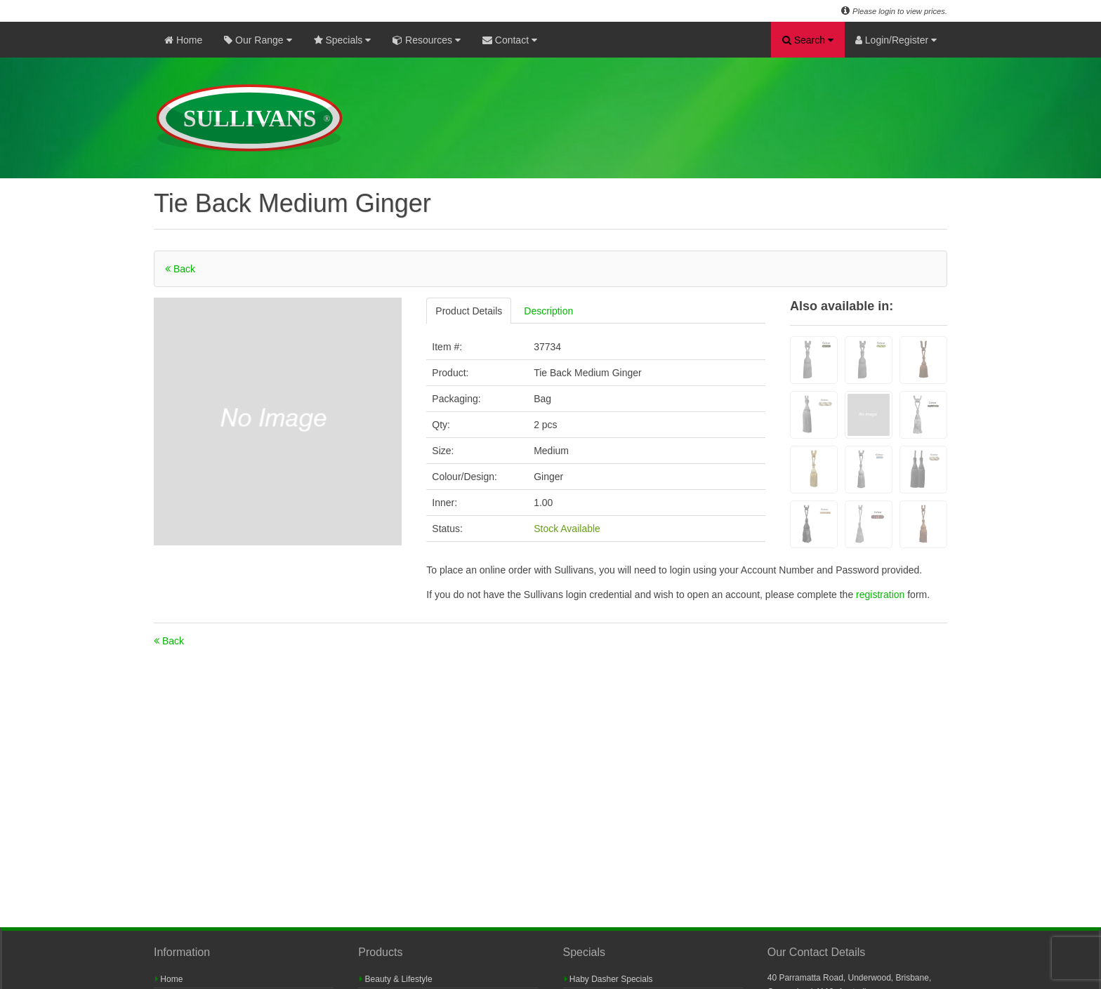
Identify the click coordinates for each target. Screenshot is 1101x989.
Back (180, 268)
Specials (342, 40)
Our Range (257, 40)
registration (881, 594)
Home (183, 40)
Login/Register (896, 40)
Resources (427, 40)
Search (807, 40)
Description (548, 311)
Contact (509, 40)
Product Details (468, 311)
